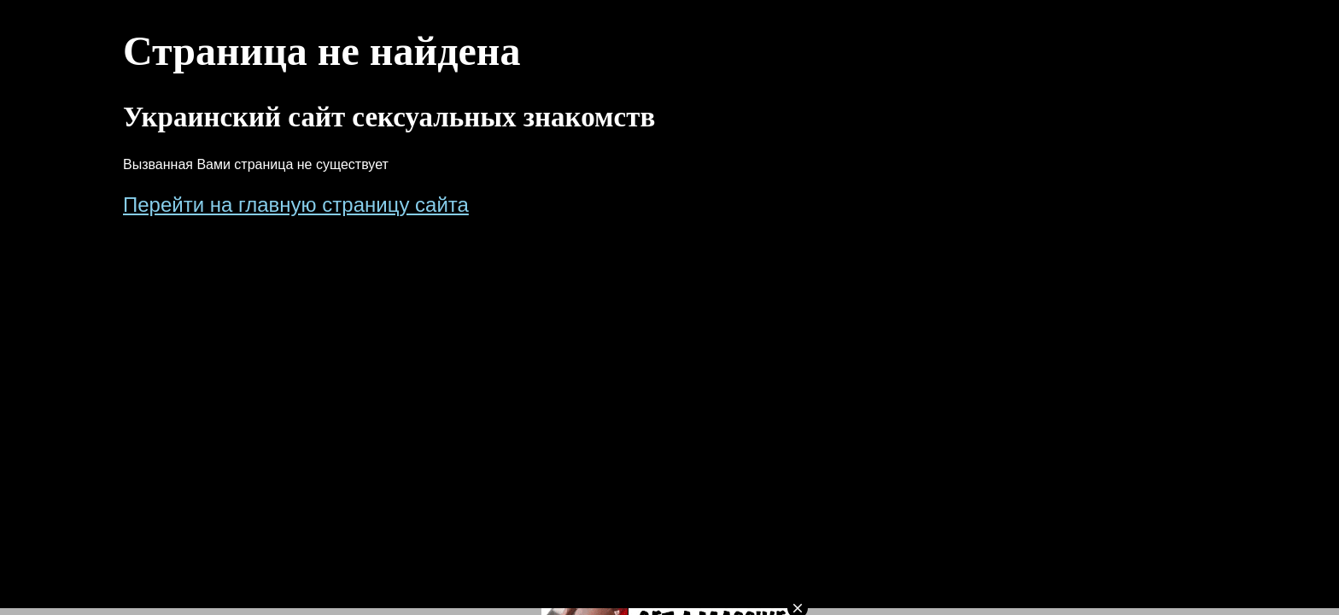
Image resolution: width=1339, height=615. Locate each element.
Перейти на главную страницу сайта (296, 204)
